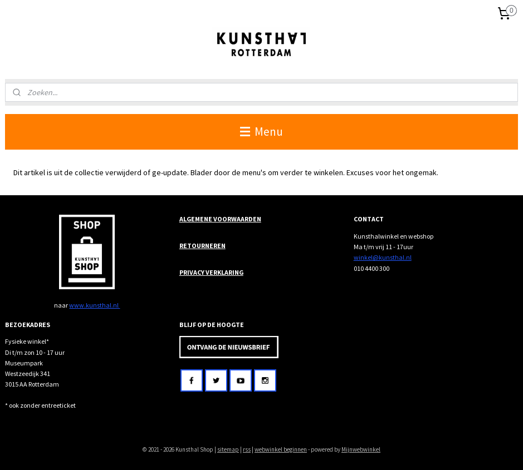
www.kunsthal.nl (94, 305)
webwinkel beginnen (281, 449)
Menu (261, 131)
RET (185, 245)
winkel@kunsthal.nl (383, 257)
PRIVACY (192, 272)
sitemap (228, 449)
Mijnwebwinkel (360, 449)
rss (247, 449)
